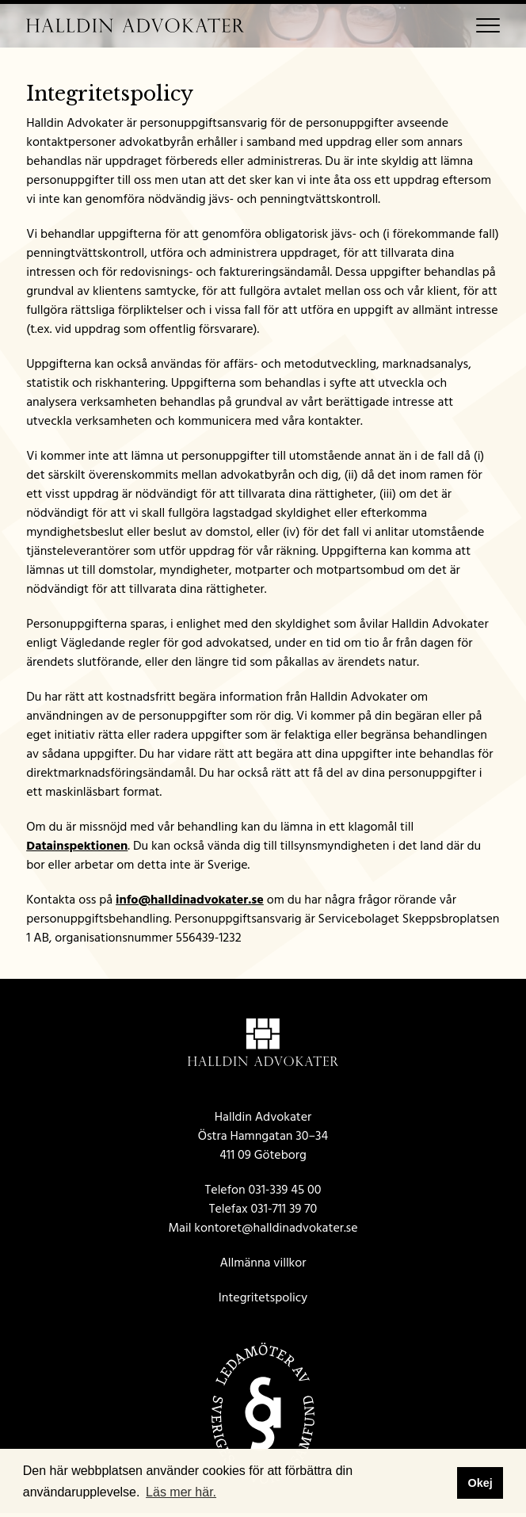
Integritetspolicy (263, 1297)
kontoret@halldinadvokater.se (275, 1227)
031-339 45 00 (285, 1189)
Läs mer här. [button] (181, 1492)
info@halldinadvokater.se (190, 899)
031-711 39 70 (284, 1208)
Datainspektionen (77, 845)
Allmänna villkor (263, 1262)
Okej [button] (479, 1483)
